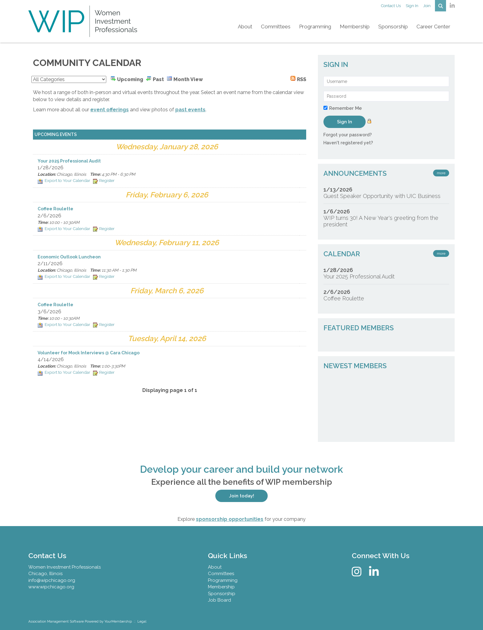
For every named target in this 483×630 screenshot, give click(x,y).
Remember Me (345, 108)
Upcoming (127, 79)
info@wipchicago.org (51, 580)
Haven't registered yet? (348, 142)
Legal (141, 622)
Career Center (433, 26)
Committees (275, 26)
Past (155, 79)
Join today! (241, 496)
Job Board (219, 600)
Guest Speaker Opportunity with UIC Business (381, 196)
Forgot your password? (347, 134)
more (441, 173)
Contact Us (391, 5)
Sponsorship (393, 26)
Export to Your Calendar (64, 180)
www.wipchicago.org (51, 587)
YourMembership (118, 622)
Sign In (412, 5)
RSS (298, 79)
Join (427, 5)
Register (104, 180)
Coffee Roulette (343, 298)
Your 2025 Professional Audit (359, 276)
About (245, 26)
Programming (315, 26)
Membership (355, 26)
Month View (185, 79)
